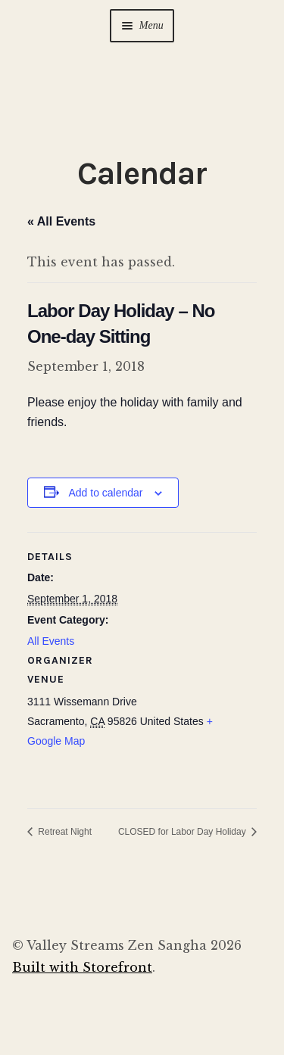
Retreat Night (64, 831)
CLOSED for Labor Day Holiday (183, 831)
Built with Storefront (82, 967)
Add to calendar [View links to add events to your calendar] (105, 493)
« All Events (61, 221)
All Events (50, 641)
